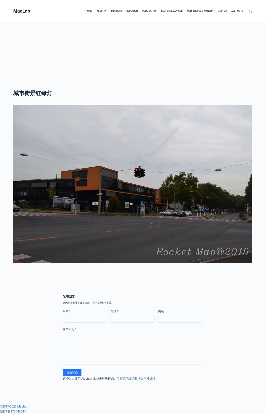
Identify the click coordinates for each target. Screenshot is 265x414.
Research (132, 11)
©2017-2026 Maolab (13, 406)
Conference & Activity (200, 11)
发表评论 (72, 372)
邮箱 (114, 311)
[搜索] (250, 11)
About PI (101, 11)
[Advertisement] (132, 50)
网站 (161, 311)
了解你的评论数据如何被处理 (136, 378)
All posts (237, 11)
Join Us (222, 11)
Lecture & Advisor (172, 11)
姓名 (66, 311)
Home (89, 11)
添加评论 (69, 329)
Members (116, 11)
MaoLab (21, 11)
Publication (149, 11)
